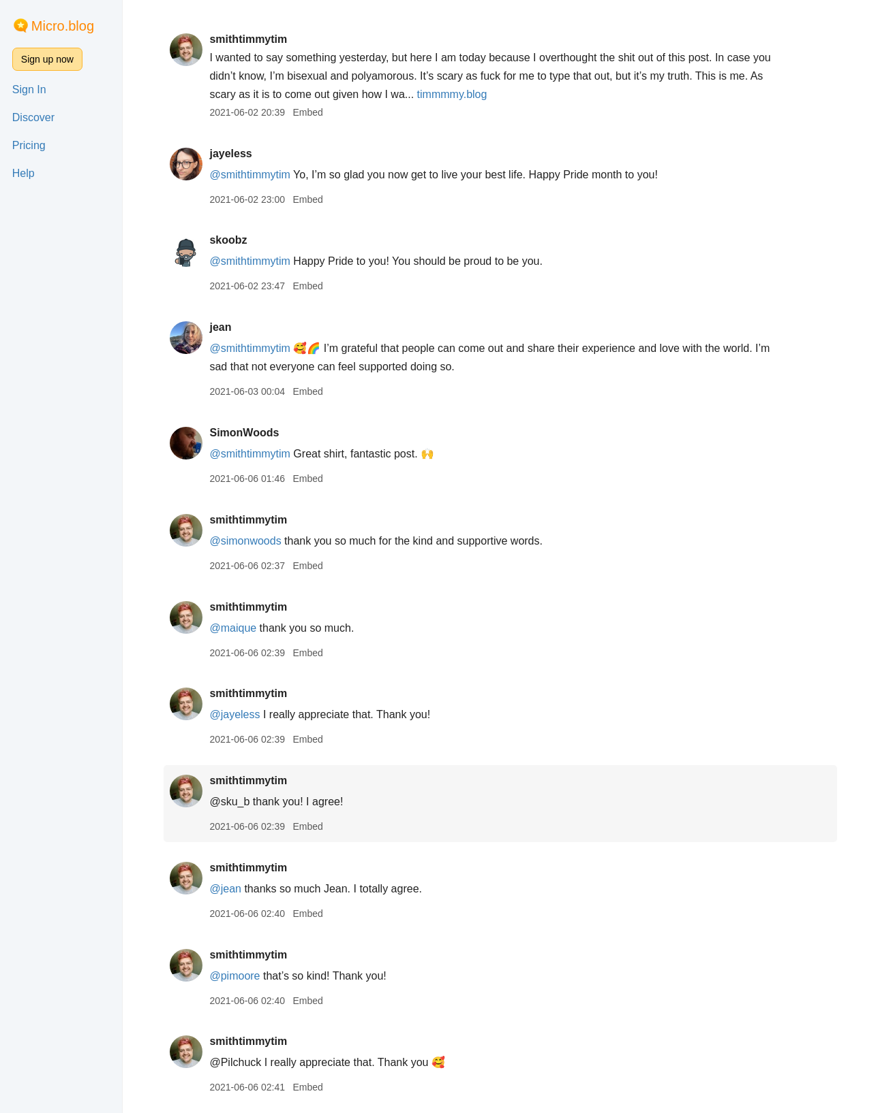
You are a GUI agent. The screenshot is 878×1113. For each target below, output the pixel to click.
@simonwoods (245, 541)
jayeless (230, 153)
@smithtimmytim (249, 174)
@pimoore (234, 976)
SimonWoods (244, 432)
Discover (33, 117)
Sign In (29, 89)
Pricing (29, 145)
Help (23, 173)
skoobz (228, 240)
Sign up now (47, 59)
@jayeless (234, 714)
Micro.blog (62, 25)
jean (220, 327)
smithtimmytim (248, 39)
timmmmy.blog (452, 94)
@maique (232, 628)
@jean (225, 888)
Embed (307, 112)
